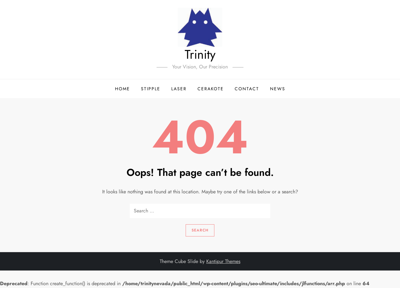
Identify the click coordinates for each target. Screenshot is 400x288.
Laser (179, 89)
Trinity (200, 54)
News (277, 89)
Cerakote (211, 89)
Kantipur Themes (223, 261)
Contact (247, 89)
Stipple (150, 89)
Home (122, 89)
